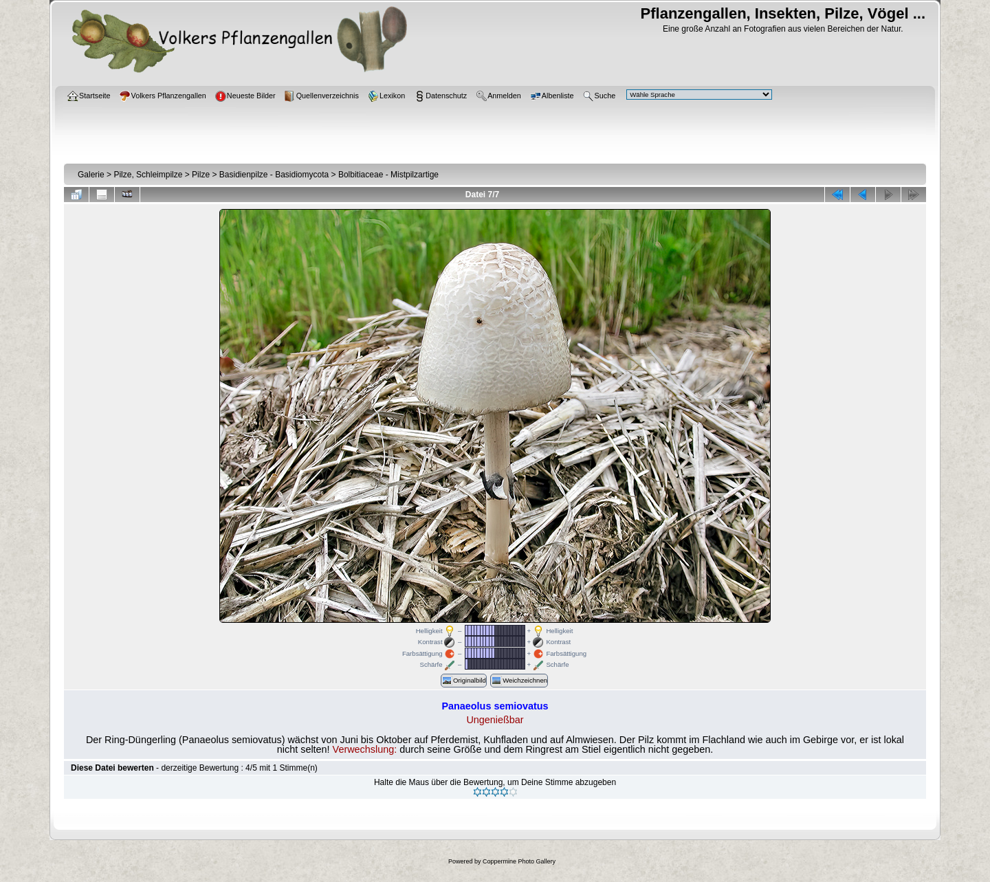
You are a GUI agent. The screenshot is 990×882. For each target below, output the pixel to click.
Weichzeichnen (519, 680)
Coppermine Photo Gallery (519, 861)
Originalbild (463, 680)
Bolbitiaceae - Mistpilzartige (388, 174)
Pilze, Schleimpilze (147, 174)
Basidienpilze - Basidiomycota (274, 174)
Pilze (201, 174)
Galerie (91, 174)
